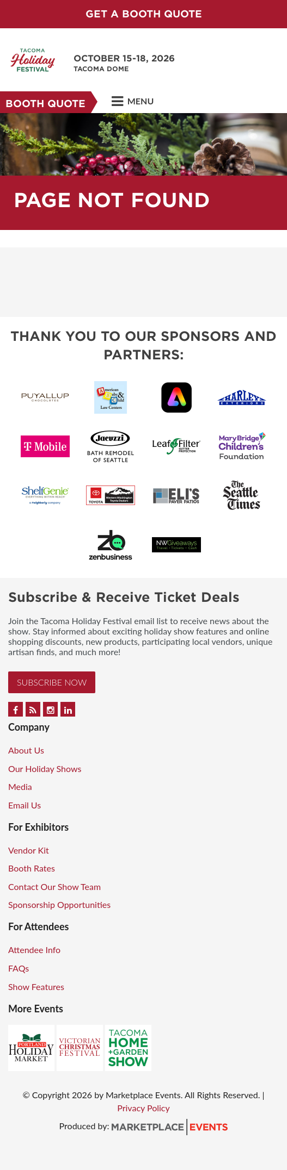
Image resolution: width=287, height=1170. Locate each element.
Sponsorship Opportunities (59, 904)
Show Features (36, 986)
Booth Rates (31, 868)
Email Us (24, 805)
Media (20, 786)
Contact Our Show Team (54, 886)
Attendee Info (34, 949)
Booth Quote (45, 103)
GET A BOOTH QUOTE (144, 14)
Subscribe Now (52, 682)
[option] (143, 171)
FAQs (18, 968)
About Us (26, 750)
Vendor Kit (28, 850)
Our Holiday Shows (44, 768)
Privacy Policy (143, 1108)
